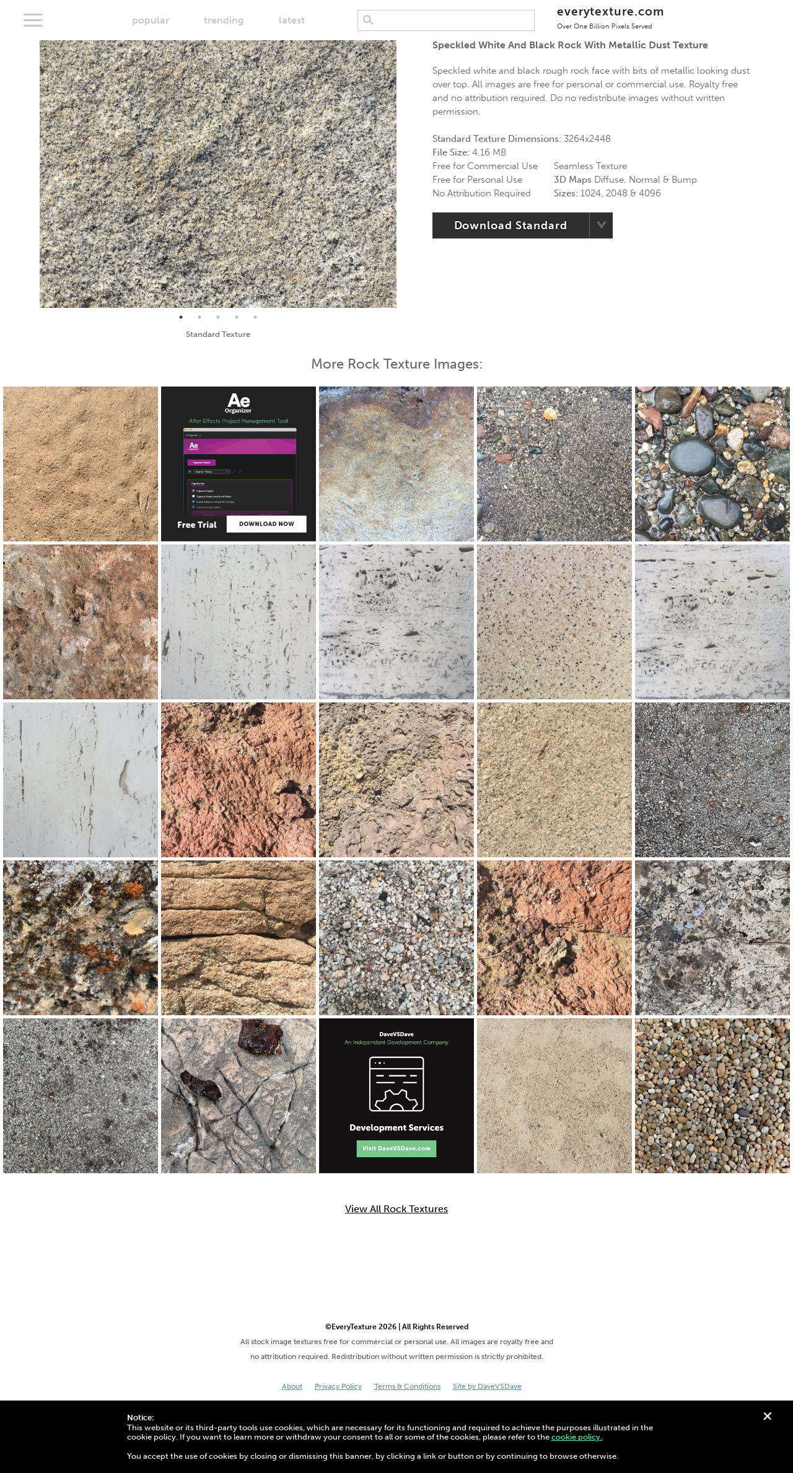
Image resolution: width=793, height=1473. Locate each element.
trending (224, 20)
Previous (30, 174)
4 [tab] (236, 317)
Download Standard (510, 225)
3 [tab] (218, 317)
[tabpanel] (218, 174)
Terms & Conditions (407, 1386)
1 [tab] (181, 317)
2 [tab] (199, 317)
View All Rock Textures (396, 1209)
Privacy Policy (338, 1386)
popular (150, 20)
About (292, 1386)
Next (406, 174)
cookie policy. (576, 1436)
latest (292, 20)
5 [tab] (255, 317)
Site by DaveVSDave (487, 1386)
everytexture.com (610, 17)
